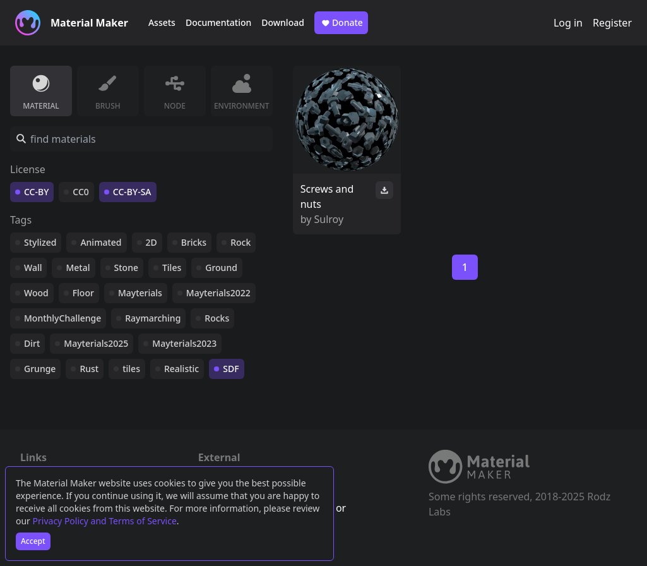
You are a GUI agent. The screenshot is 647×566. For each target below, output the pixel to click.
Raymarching (153, 318)
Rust (89, 369)
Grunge (40, 369)
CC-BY (36, 192)
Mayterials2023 (184, 343)
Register (612, 23)
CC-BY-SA (132, 192)
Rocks (217, 318)
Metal (78, 268)
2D (151, 242)
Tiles (171, 268)
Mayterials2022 (218, 293)
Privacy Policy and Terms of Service (105, 521)
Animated (100, 242)
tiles (131, 369)
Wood (36, 293)
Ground (221, 268)
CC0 (81, 192)
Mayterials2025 (96, 343)
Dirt (32, 343)
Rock (240, 242)
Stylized (40, 242)
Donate (341, 22)
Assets (161, 22)
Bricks (193, 242)
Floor (83, 293)
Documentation (218, 22)
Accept (33, 541)
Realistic (181, 369)
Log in (568, 23)
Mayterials (140, 293)
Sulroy (329, 219)
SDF (231, 369)
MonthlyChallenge (62, 318)
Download (282, 22)
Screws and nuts (327, 196)
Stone (126, 268)
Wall (33, 268)
